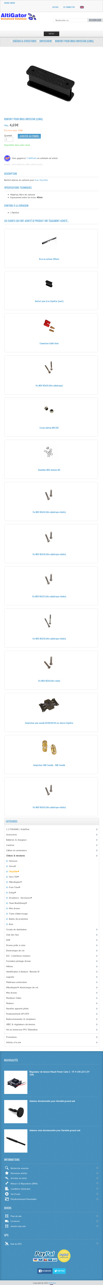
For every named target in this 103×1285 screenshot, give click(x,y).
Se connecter (69, 7)
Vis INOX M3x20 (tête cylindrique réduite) (49, 554)
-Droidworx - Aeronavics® (20, 897)
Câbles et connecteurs (16, 850)
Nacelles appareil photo (17, 1008)
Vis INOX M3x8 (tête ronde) (49, 680)
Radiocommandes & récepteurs (21, 1019)
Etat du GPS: (13, 1244)
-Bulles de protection (18, 919)
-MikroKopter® (15, 882)
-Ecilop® (12, 892)
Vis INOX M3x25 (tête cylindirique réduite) (49, 596)
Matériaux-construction (16, 982)
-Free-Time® (14, 887)
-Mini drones (14, 908)
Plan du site (13, 1216)
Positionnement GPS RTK (17, 1013)
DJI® (8, 940)
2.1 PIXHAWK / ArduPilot (17, 829)
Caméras (10, 845)
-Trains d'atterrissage (18, 913)
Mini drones (11, 992)
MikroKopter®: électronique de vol (22, 987)
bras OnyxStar (41, 180)
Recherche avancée (17, 1168)
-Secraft (12, 866)
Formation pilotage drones (18, 961)
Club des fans (12, 934)
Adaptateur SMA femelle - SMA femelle (49, 765)
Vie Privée (12, 1194)
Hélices (9, 966)
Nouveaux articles (16, 1173)
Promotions (11, 1037)
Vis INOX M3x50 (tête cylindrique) (49, 385)
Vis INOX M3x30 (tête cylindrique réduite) (49, 638)
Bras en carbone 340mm (49, 259)
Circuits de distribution (16, 929)
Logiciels (10, 976)
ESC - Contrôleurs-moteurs (18, 955)
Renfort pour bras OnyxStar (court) (49, 301)
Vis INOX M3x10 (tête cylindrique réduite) (49, 807)
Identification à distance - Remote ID (22, 971)
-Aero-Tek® (13, 876)
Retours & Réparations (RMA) (21, 1183)
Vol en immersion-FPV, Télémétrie (22, 1029)
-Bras (10, 924)
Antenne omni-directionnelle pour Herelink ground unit (54, 1130)
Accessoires (11, 834)
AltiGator (52, 1283)
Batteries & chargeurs (16, 839)
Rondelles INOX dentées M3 (49, 469)
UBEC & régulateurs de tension (20, 1024)
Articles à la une (13, 1042)
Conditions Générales (17, 1189)
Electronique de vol (15, 950)
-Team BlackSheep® (17, 903)
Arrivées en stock (16, 1178)
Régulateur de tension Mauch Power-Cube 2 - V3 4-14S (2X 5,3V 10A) (59, 1073)
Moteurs (10, 1003)
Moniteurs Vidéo (13, 998)
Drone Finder (9, 3)
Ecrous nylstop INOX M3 (49, 427)
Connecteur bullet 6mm (49, 343)
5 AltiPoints (31, 158)
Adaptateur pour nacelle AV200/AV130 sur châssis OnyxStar (49, 722)
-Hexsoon (12, 861)
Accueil (55, 7)
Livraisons (12, 1221)
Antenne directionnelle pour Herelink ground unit (52, 1101)
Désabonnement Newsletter (21, 1199)
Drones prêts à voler (16, 945)
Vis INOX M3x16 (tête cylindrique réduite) (49, 512)
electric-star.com (15, 1226)
